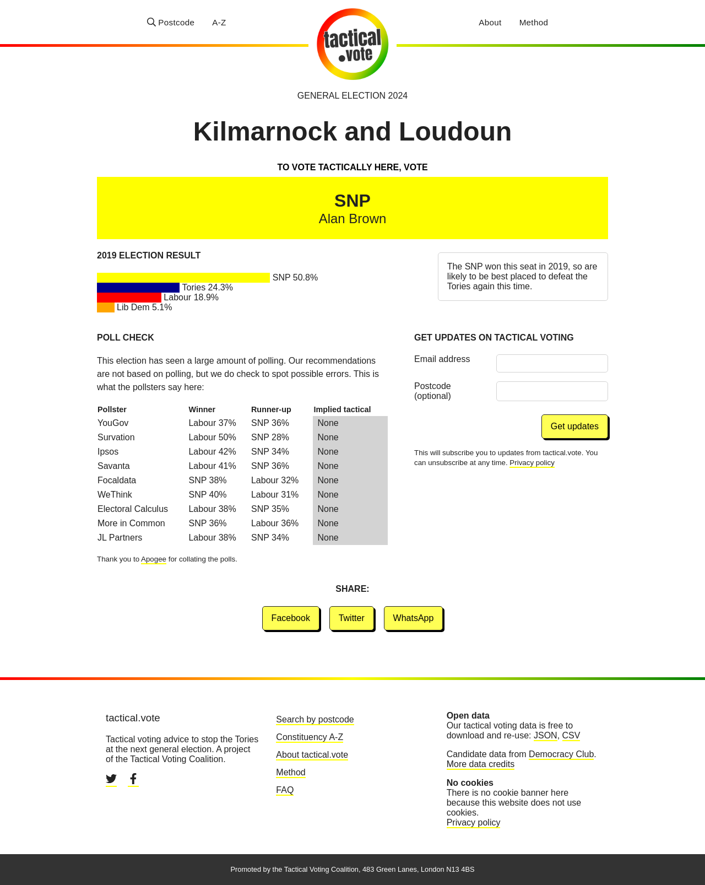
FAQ (285, 790)
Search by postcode (315, 719)
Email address (442, 359)
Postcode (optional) (432, 391)
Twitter (352, 618)
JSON (545, 735)
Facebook (291, 618)
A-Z (219, 22)
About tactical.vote (312, 754)
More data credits (481, 764)
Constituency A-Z (309, 737)
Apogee (153, 559)
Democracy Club (561, 754)
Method (534, 22)
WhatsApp (413, 618)
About (490, 22)
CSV (571, 735)
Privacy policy (531, 462)
